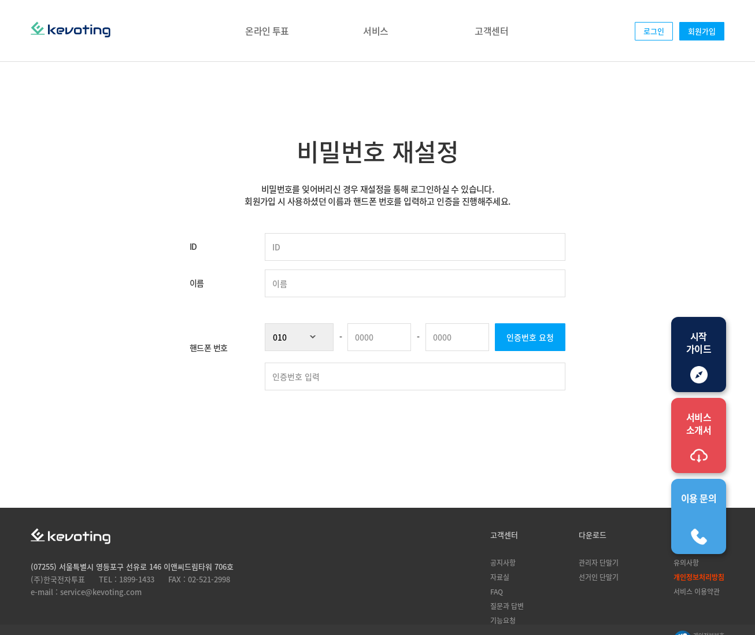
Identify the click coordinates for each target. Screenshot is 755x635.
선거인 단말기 (599, 577)
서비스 (375, 31)
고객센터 (491, 31)
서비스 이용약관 (696, 591)
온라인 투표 (266, 31)
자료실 (499, 577)
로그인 (653, 30)
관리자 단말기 (599, 562)
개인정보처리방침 (698, 577)
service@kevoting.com (101, 591)
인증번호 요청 (530, 337)
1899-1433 (136, 579)
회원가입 (702, 30)
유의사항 (686, 562)
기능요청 (503, 620)
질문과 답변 (507, 606)
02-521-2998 (209, 579)
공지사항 (503, 562)
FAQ (496, 591)
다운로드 (592, 535)
